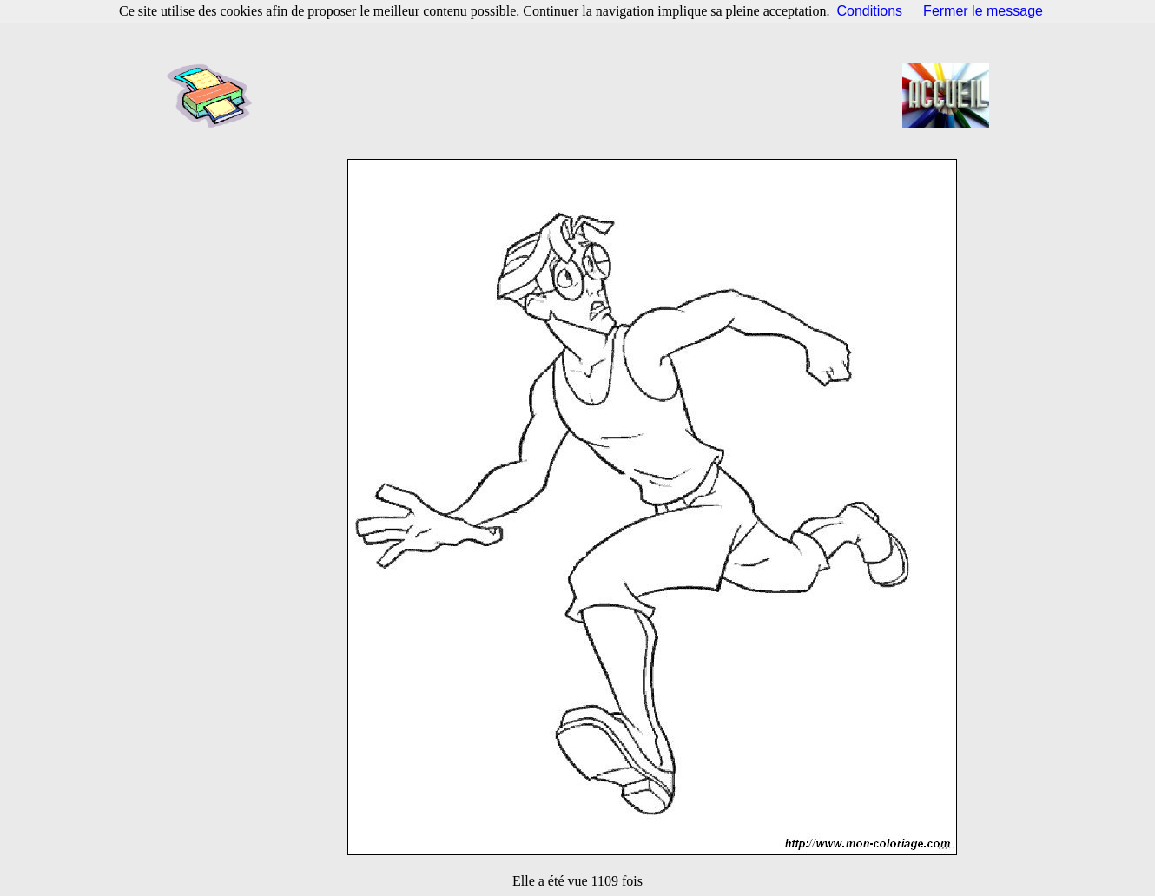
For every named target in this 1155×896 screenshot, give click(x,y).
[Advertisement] (583, 95)
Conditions (870, 10)
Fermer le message (983, 10)
